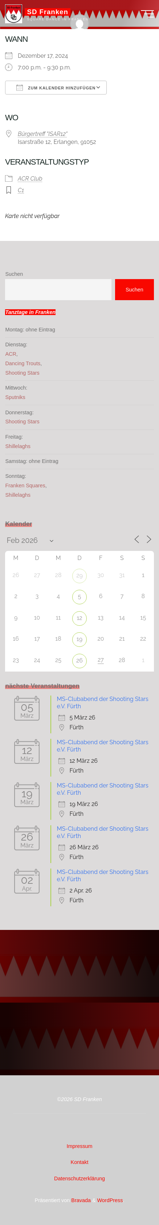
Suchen (14, 274)
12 (79, 617)
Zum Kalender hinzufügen (55, 87)
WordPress (110, 1200)
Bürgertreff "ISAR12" (43, 134)
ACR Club (30, 178)
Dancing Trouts (22, 363)
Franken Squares (25, 485)
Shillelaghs (17, 446)
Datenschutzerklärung (79, 1178)
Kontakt (80, 1162)
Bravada (80, 1200)
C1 (21, 190)
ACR (10, 354)
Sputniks (15, 397)
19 (79, 639)
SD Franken (47, 12)
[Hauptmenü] (147, 13)
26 (79, 660)
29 (79, 575)
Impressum (79, 1146)
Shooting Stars (22, 373)
